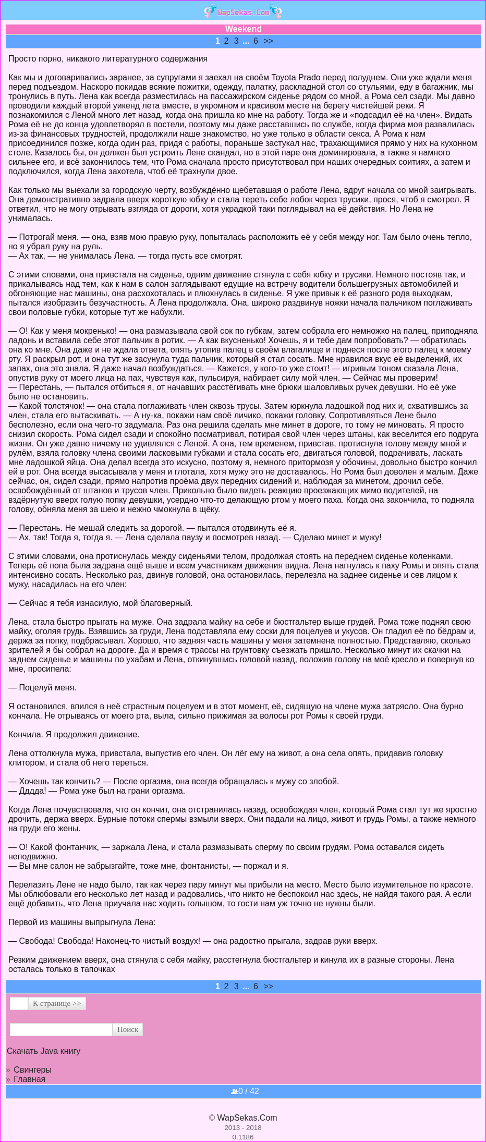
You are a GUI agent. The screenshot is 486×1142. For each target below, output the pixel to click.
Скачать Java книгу (43, 1051)
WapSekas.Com (247, 1117)
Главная (29, 1079)
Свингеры (33, 1069)
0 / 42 (245, 1091)
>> (268, 41)
